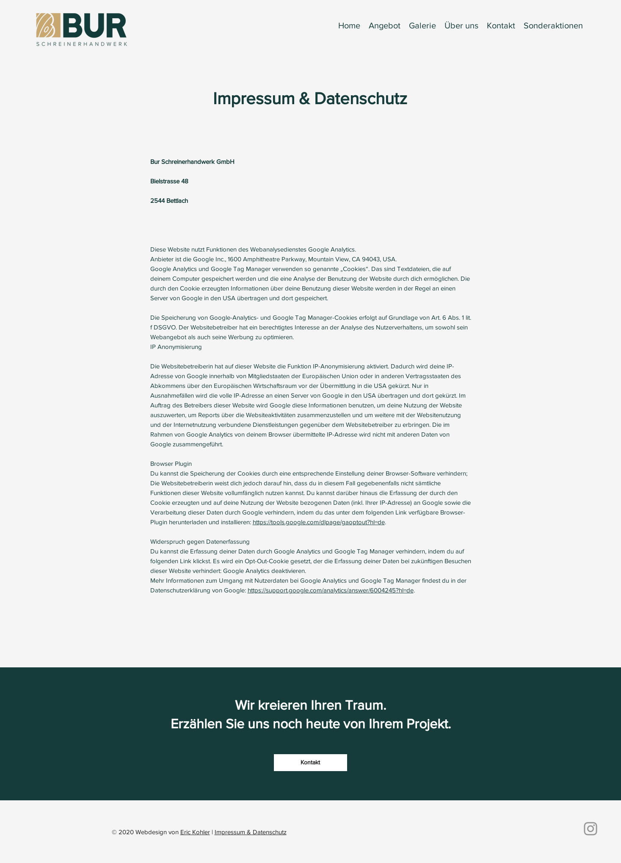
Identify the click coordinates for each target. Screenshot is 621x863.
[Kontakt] (310, 762)
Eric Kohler (195, 831)
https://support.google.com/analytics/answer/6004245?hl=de (331, 590)
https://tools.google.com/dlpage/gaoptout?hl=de (319, 522)
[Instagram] (590, 829)
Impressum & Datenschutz (251, 831)
